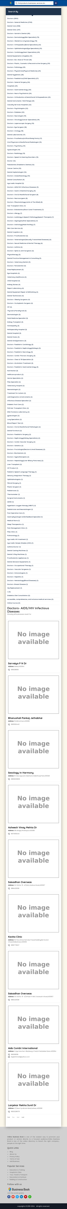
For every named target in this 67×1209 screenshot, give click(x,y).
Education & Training (17, 1170)
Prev (13, 1117)
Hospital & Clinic (16, 1172)
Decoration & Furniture (18, 1177)
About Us (13, 1154)
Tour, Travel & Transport (18, 1175)
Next (18, 1117)
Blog (11, 1152)
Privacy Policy (14, 1156)
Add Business (14, 1161)
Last (23, 1117)
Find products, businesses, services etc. (31, 3)
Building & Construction (18, 1179)
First (8, 1117)
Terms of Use (15, 1159)
